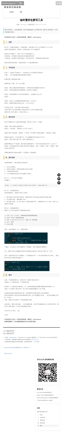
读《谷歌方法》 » (26, 347)
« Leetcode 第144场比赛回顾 (11, 347)
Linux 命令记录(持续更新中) (44, 392)
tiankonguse (12, 337)
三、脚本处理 (41, 420)
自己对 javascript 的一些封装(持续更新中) (48, 397)
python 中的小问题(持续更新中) (45, 395)
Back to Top (8, 353)
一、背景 (40, 414)
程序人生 (10, 331)
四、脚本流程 (41, 423)
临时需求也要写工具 (42, 411)
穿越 (58, 3)
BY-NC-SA (35, 339)
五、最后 (40, 425)
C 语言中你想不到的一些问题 (44, 400)
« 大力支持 (36, 341)
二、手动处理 (41, 417)
